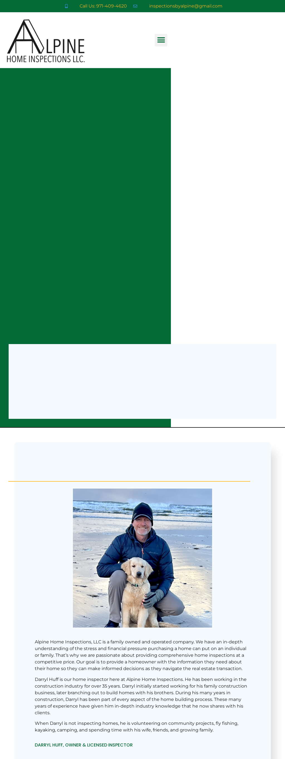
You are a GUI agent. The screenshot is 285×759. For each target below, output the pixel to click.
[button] (161, 40)
